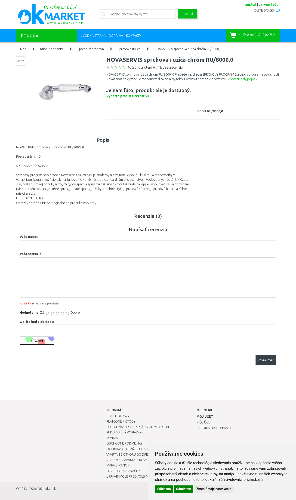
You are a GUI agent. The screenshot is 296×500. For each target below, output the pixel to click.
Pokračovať (266, 360)
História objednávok (214, 428)
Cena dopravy (117, 416)
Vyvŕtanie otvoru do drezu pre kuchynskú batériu (147, 454)
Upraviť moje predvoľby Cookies (133, 476)
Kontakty (133, 35)
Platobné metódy (120, 421)
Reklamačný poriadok (124, 432)
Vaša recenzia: (31, 254)
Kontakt (113, 438)
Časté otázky (264, 10)
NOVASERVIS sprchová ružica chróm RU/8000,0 (188, 49)
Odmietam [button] (183, 489)
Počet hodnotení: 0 (141, 67)
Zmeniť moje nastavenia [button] (213, 489)
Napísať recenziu (171, 67)
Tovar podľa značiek (123, 471)
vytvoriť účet (269, 4)
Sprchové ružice (129, 49)
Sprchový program (90, 49)
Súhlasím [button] (164, 489)
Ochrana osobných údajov (129, 449)
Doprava (116, 35)
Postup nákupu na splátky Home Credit (137, 427)
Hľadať (188, 14)
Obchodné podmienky (124, 443)
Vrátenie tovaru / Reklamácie (130, 460)
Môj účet (204, 422)
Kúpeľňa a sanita (52, 49)
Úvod (22, 49)
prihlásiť (249, 4)
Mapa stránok (117, 465)
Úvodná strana (93, 35)
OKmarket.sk (46, 489)
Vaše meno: (29, 237)
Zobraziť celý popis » (242, 79)
